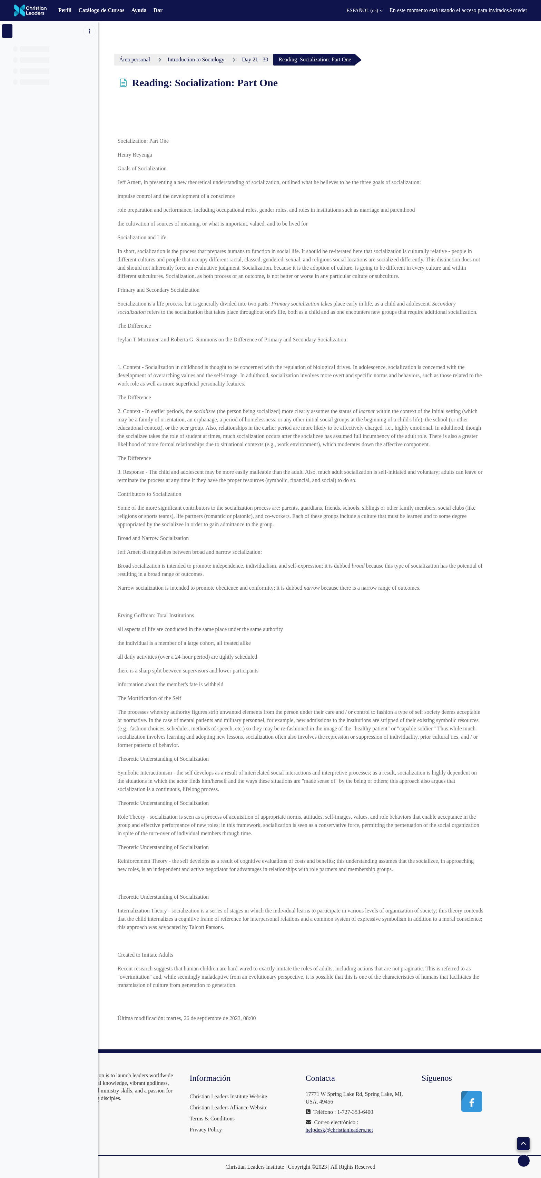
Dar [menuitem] (158, 10)
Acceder (518, 10)
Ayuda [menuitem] (138, 10)
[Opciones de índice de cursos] (89, 31)
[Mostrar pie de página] (524, 1161)
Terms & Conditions (245, 1118)
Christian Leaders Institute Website (261, 1096)
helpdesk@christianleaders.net (361, 1130)
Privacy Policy (239, 1129)
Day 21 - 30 (277, 59)
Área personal (156, 59)
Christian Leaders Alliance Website (261, 1107)
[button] (360, 10)
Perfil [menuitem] (64, 10)
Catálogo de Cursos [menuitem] (101, 10)
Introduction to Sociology (218, 59)
